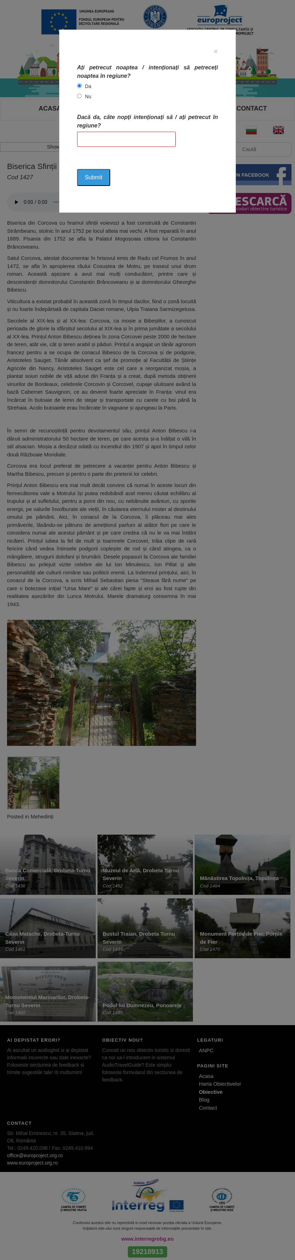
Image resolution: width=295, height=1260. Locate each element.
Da (88, 86)
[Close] (216, 51)
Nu (88, 96)
